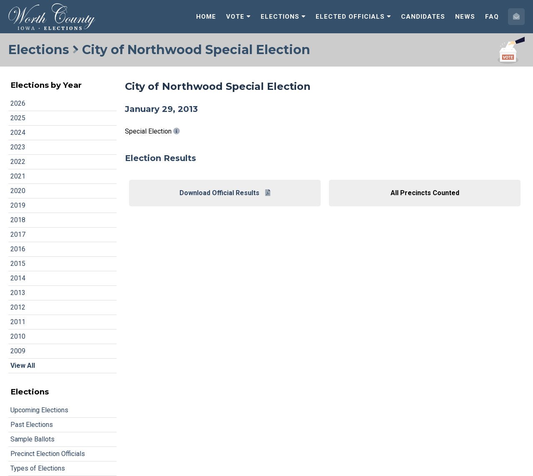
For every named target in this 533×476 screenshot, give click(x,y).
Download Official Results (224, 193)
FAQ (492, 16)
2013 (17, 293)
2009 (17, 351)
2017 (17, 234)
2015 (17, 264)
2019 (17, 205)
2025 (17, 118)
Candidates (423, 16)
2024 (17, 132)
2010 (17, 336)
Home (206, 16)
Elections (283, 16)
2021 (17, 176)
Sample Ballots (32, 439)
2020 (17, 191)
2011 (17, 322)
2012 (17, 307)
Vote (238, 16)
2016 (17, 249)
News (465, 16)
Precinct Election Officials (47, 454)
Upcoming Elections (39, 410)
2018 (17, 220)
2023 (17, 147)
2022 (17, 162)
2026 (17, 103)
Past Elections (31, 425)
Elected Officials (353, 16)
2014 (17, 278)
